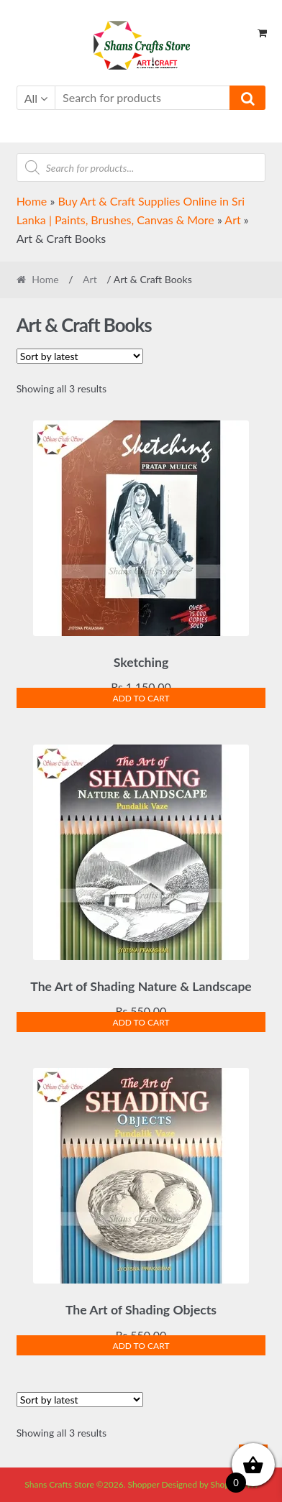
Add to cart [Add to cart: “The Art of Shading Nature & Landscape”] (141, 1022)
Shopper (144, 1484)
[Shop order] (80, 356)
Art (232, 219)
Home (32, 201)
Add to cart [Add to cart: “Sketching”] (141, 698)
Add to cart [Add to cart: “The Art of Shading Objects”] (141, 1345)
